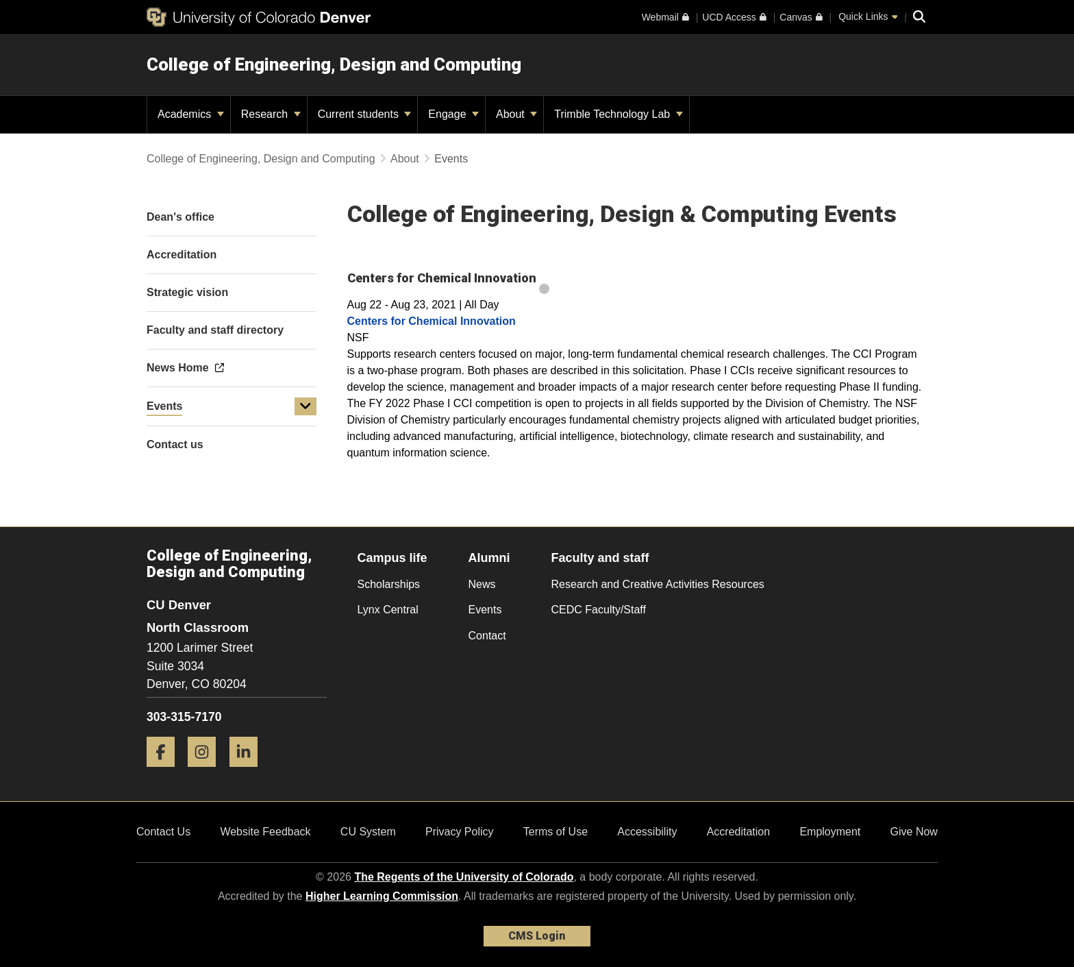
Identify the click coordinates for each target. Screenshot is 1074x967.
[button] (305, 406)
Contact (487, 635)
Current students (365, 114)
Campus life (392, 558)
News (482, 584)
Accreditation (739, 831)
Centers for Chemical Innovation (431, 321)
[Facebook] (166, 772)
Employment (829, 831)
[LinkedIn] (248, 772)
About (516, 114)
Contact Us (163, 831)
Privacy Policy (459, 831)
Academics (191, 114)
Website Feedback (265, 831)
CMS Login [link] (536, 935)
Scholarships (389, 584)
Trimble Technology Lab (618, 114)
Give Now (914, 831)
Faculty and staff (600, 558)
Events (164, 406)
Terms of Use (555, 831)
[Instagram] (207, 772)
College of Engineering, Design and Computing (334, 64)
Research (271, 114)
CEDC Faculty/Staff (598, 609)
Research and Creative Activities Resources (657, 584)
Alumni (489, 558)
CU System (368, 831)
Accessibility (647, 831)
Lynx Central (388, 609)
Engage (453, 114)
